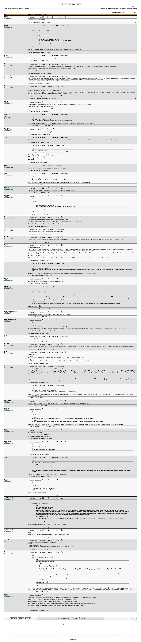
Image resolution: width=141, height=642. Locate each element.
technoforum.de (70, 624)
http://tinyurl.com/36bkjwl (35, 607)
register (66, 4)
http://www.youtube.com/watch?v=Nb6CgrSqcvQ (40, 436)
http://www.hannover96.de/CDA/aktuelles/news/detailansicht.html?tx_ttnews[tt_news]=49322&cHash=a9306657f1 (51, 68)
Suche (69, 4)
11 (135, 12)
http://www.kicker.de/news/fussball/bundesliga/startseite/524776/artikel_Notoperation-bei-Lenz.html (48, 534)
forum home (76, 4)
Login (23, 8)
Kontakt (64, 624)
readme (76, 624)
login (63, 4)
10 (134, 12)
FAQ (73, 4)
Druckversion (8, 621)
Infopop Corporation (73, 639)
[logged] (48, 22)
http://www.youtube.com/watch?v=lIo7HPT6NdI (39, 434)
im (80, 4)
